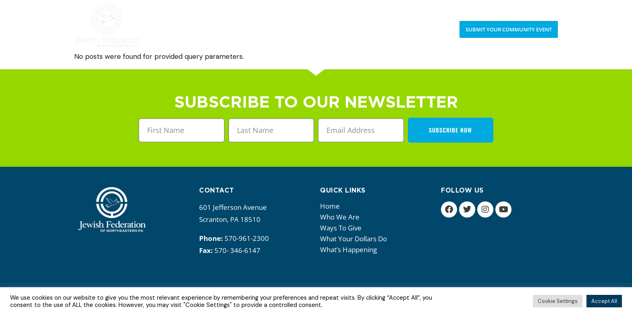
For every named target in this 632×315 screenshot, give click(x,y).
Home (330, 206)
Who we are (342, 217)
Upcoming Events (498, 8)
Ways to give (343, 227)
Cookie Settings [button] (558, 301)
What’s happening (350, 249)
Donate (546, 8)
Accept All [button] (604, 301)
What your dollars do (355, 238)
